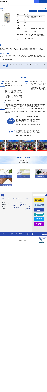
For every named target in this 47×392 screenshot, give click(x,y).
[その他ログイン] (39, 209)
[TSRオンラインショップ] (39, 214)
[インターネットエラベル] (39, 219)
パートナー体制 (4, 211)
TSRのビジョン (4, 202)
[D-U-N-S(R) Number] (39, 204)
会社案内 (2, 198)
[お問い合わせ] (43, 1)
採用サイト (42, 10)
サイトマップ (27, 206)
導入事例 (32, 3)
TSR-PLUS (20, 3)
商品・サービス (26, 3)
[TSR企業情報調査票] (39, 223)
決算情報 (3, 210)
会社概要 (3, 200)
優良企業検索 (39, 3)
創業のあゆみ (4, 204)
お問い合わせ (27, 200)
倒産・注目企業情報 (4, 3)
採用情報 (26, 198)
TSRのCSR (3, 206)
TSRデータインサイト (13, 3)
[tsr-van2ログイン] (39, 199)
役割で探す (10, 209)
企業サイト (33, 10)
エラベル (45, 8)
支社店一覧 (3, 208)
